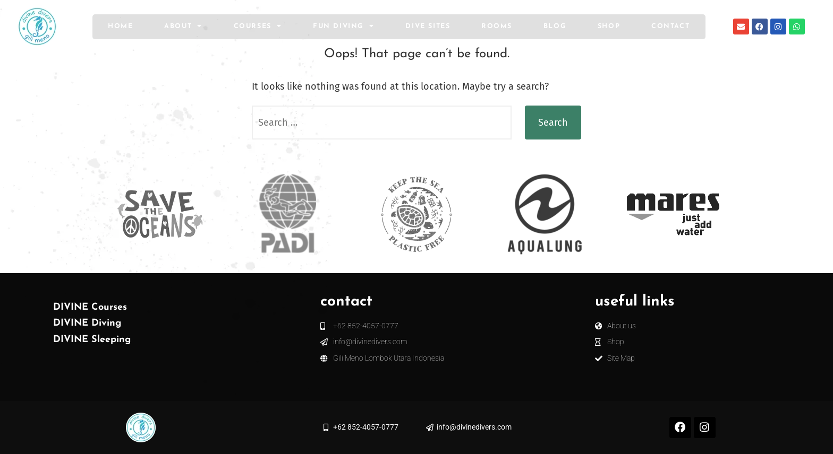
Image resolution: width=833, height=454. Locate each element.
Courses (258, 26)
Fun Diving (344, 26)
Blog (554, 26)
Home (120, 26)
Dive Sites (427, 26)
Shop (609, 26)
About (183, 26)
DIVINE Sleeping (92, 340)
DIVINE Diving (87, 323)
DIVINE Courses (90, 307)
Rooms (496, 26)
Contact (670, 26)
